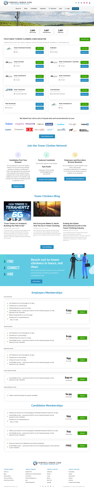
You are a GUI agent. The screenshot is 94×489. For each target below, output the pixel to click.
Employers (60, 32)
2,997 (60, 30)
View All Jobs (85, 39)
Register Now (18, 186)
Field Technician (10, 103)
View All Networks (47, 136)
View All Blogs (47, 247)
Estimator (53, 48)
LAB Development (30, 482)
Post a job (75, 8)
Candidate (34, 8)
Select (82, 312)
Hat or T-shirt (14, 320)
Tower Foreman (19, 61)
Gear (60, 8)
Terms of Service (8, 478)
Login (68, 8)
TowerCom (28, 476)
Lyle (26, 480)
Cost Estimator (55, 89)
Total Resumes (47, 32)
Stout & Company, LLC (30, 478)
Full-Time (39, 48)
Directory (53, 8)
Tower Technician (19, 89)
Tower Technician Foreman (22, 48)
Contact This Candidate (47, 179)
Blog (25, 8)
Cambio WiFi (28, 471)
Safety (70, 474)
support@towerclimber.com (11, 486)
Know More (36, 281)
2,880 (32, 30)
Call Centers (72, 476)
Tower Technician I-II (65, 103)
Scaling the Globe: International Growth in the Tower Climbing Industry (74, 225)
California (49, 471)
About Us (18, 8)
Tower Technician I (64, 75)
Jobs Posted (32, 32)
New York (49, 480)
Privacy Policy (7, 476)
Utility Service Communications (33, 474)
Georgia (49, 482)
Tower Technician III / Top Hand (69, 61)
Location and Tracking (74, 482)
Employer (43, 8)
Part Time (39, 104)
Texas (48, 476)
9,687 (46, 30)
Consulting (71, 471)
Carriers (71, 478)
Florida (48, 474)
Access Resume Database (75, 178)
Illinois (48, 478)
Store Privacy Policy (9, 480)
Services (71, 480)
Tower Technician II (20, 75)
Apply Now (40, 52)
